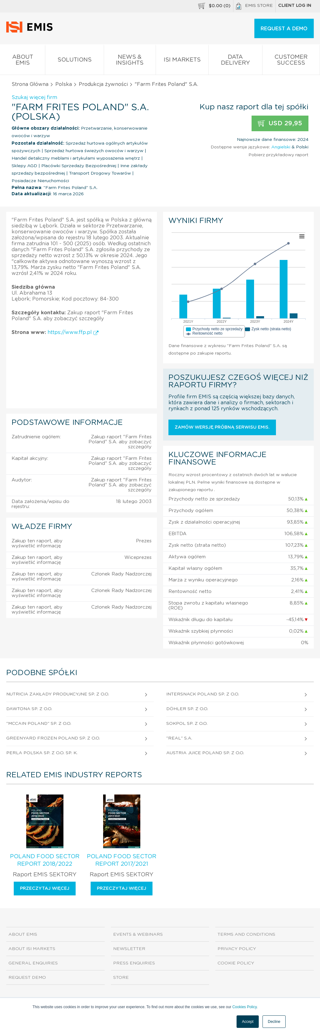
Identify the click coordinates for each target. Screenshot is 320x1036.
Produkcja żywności (103, 84)
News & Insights (129, 61)
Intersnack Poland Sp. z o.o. (202, 694)
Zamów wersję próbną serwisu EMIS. (222, 427)
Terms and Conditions (246, 934)
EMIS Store (254, 6)
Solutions (74, 61)
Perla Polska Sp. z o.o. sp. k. (42, 753)
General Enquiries (33, 963)
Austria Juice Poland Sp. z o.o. (205, 753)
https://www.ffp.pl (73, 332)
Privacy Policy (237, 949)
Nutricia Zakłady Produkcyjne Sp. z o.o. (57, 694)
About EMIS (22, 61)
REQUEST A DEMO (284, 28)
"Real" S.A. (179, 738)
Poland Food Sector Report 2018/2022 (44, 860)
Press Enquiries (134, 963)
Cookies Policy (244, 1007)
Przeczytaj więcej (44, 888)
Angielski (280, 147)
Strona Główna (30, 84)
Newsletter (129, 949)
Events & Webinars (138, 934)
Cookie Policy (236, 963)
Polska (63, 84)
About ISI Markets (31, 949)
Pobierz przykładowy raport (278, 155)
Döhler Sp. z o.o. (187, 709)
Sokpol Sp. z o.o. (187, 723)
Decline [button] (274, 1021)
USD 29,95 (280, 123)
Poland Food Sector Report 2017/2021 (121, 860)
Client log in (294, 5)
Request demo (27, 977)
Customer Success (291, 61)
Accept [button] (247, 1021)
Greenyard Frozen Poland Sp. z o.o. (53, 738)
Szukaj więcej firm (34, 97)
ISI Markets (182, 61)
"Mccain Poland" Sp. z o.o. (38, 723)
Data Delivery (235, 61)
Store (121, 977)
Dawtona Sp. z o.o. (29, 709)
